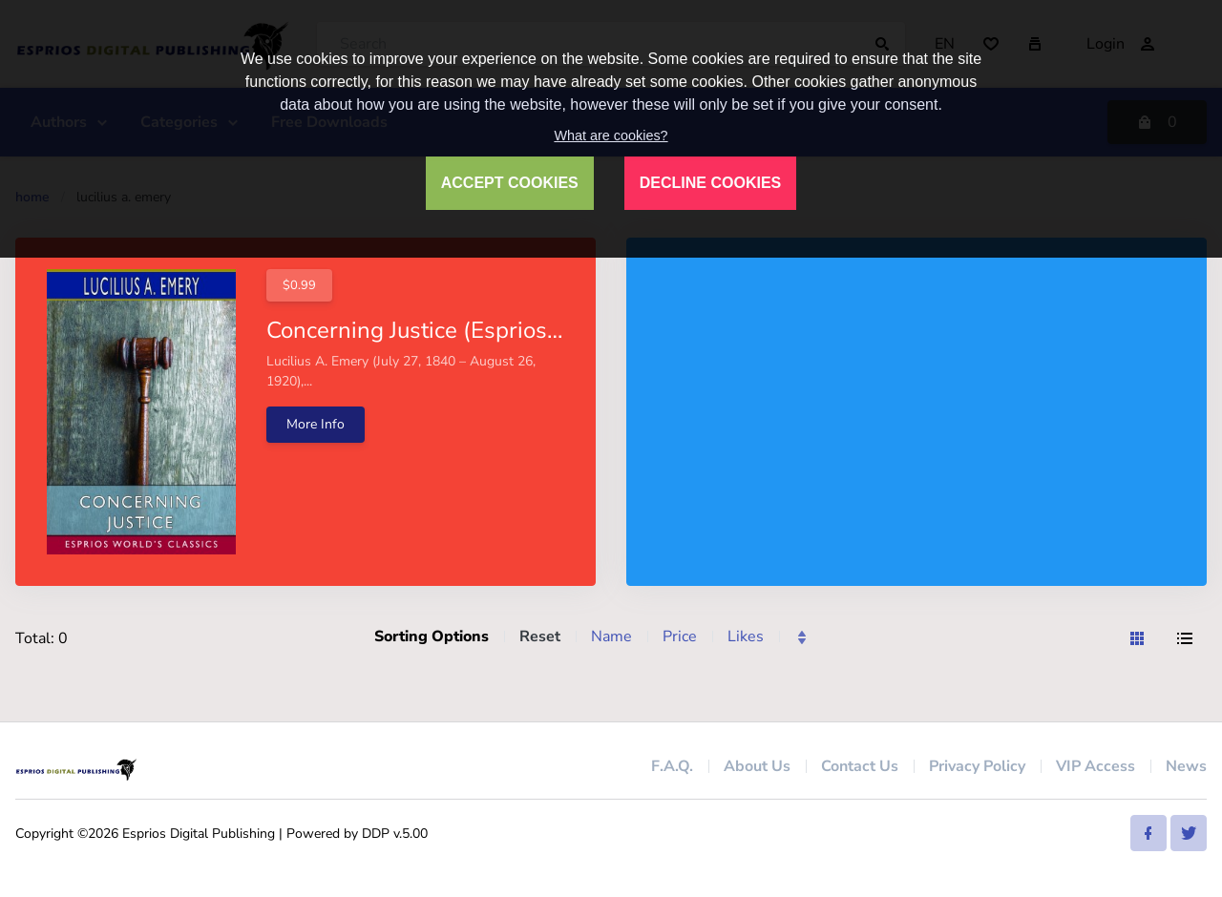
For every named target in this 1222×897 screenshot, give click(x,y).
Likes (745, 636)
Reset (539, 636)
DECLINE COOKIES (710, 183)
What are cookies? (610, 135)
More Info (315, 424)
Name (611, 636)
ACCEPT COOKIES (510, 183)
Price (680, 636)
